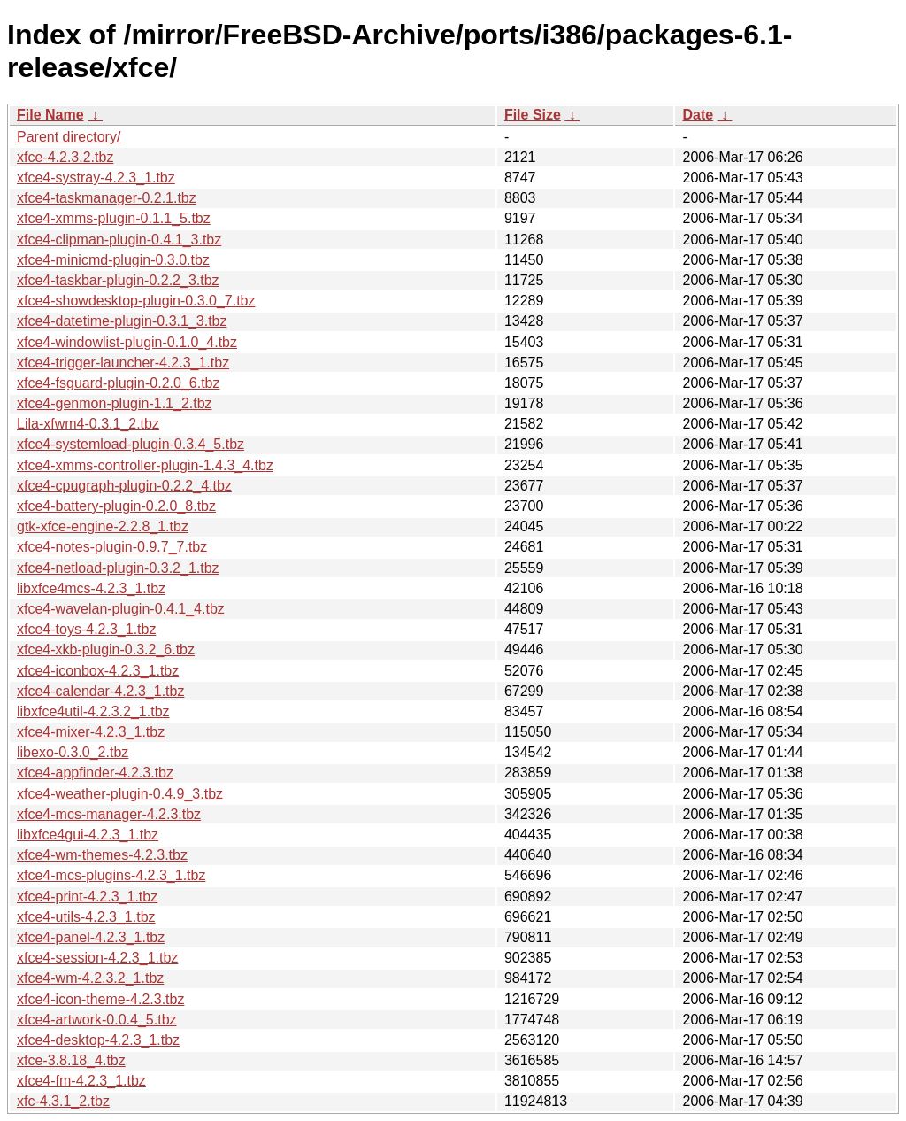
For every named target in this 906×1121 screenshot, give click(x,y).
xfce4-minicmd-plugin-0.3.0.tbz (113, 259)
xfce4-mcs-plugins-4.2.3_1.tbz (111, 875)
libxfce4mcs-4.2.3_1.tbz (91, 588)
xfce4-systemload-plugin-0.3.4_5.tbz (130, 444)
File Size (532, 114)
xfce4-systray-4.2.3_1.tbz (96, 177)
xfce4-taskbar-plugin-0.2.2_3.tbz (118, 280)
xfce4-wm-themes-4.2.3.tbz (102, 854)
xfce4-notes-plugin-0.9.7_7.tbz (112, 546)
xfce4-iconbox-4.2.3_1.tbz (98, 670)
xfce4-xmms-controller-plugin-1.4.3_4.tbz (145, 465)
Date (697, 114)
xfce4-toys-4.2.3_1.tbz (86, 629)
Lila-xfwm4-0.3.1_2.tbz (88, 423)
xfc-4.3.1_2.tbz (63, 1101)
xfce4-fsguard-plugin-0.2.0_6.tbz (118, 382)
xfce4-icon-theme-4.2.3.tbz (100, 999)
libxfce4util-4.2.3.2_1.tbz (93, 711)
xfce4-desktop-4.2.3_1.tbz (98, 1040)
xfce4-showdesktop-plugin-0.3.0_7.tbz (136, 300)
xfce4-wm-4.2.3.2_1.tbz (90, 978)
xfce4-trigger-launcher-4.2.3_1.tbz (123, 362)
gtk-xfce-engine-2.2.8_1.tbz (102, 526)
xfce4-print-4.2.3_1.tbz (87, 896)
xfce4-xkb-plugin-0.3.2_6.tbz (106, 649)
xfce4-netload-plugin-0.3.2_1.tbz (118, 568)
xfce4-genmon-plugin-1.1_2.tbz (114, 403)
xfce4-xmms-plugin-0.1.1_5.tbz (114, 218)
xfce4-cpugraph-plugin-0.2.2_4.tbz (124, 485)
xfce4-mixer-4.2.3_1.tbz (91, 731)
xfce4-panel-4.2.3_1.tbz (91, 937)
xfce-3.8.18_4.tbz (71, 1060)
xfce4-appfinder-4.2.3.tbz (95, 772)
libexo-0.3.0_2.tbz (72, 752)
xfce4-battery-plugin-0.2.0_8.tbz (116, 506)
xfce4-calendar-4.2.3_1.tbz (100, 691)
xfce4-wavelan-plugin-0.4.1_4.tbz (121, 608)
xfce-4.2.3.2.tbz (65, 157)
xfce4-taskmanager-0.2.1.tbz (106, 197)
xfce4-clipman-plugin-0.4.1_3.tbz (119, 239)
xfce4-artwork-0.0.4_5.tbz (97, 1019)
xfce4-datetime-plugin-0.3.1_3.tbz (121, 321)
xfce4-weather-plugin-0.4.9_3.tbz (120, 793)
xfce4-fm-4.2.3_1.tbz (81, 1080)
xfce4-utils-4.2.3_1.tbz (86, 916)
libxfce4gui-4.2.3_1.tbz (87, 834)
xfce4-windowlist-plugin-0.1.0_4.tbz (127, 342)
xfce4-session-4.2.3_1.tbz (97, 957)
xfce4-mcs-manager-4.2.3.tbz (109, 814)
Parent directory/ (68, 136)
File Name (50, 114)
